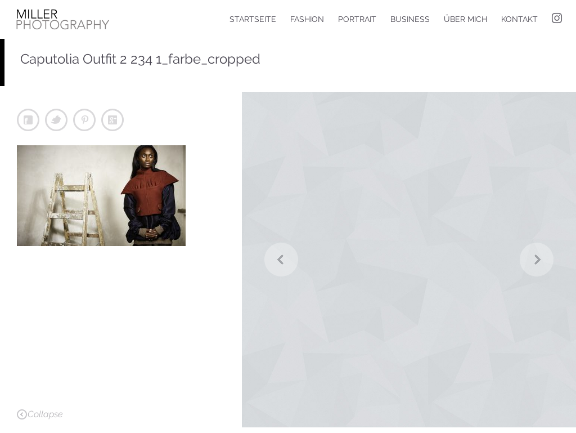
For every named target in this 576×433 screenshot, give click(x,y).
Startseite (253, 19)
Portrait (357, 19)
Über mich (465, 19)
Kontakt (519, 19)
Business (410, 19)
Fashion (307, 19)
